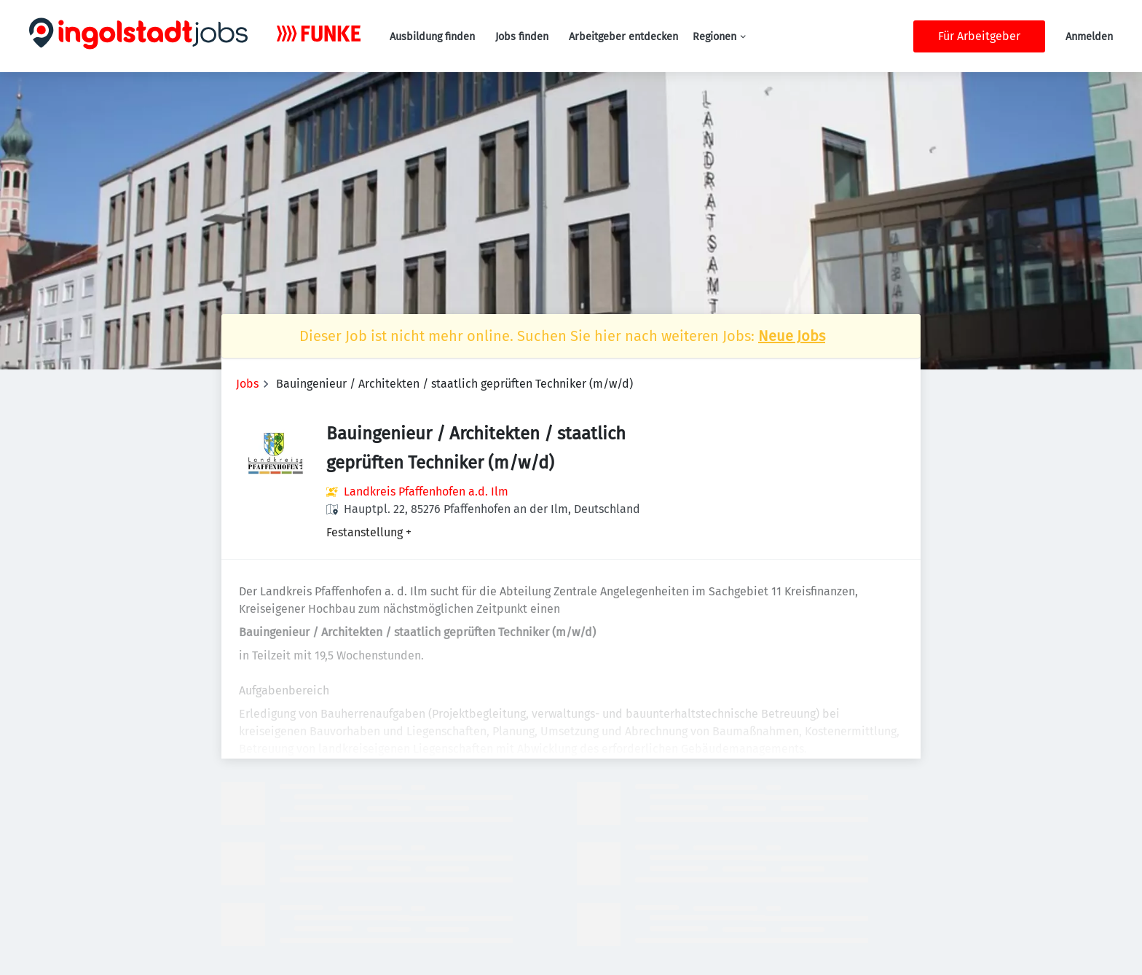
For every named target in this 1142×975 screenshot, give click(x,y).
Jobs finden (521, 37)
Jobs (247, 384)
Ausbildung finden (432, 37)
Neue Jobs (791, 336)
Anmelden (1089, 37)
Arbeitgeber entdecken (623, 37)
